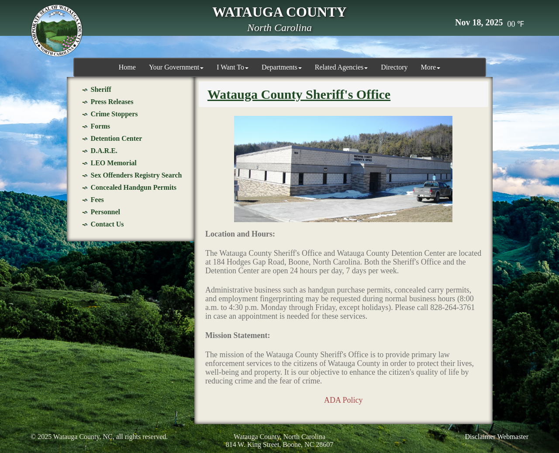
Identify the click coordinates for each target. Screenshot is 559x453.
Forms (100, 126)
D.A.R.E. (104, 150)
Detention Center (116, 138)
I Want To (232, 67)
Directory (394, 67)
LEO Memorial (114, 163)
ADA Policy (343, 400)
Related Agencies (341, 67)
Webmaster (512, 436)
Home (127, 67)
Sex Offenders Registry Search (136, 175)
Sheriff (101, 89)
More (431, 67)
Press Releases (112, 101)
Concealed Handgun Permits (133, 187)
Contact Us (107, 224)
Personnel (106, 212)
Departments (282, 67)
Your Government (176, 67)
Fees (97, 199)
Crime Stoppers (114, 114)
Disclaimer (480, 436)
